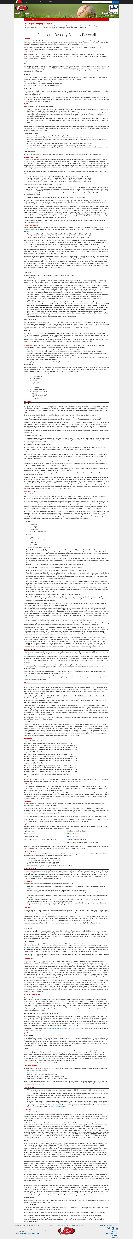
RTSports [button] (52, 2)
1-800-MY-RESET (22, 1233)
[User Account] (89, 2)
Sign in (115, 2)
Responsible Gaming (112, 1233)
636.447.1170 (114, 1225)
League (26, 2)
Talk (40, 2)
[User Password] (104, 2)
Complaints (115, 1235)
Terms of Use (114, 1231)
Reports (34, 2)
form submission (34, 1073)
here (56, 839)
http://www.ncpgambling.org (57, 1106)
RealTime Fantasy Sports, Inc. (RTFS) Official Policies (64, 1028)
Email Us (102, 1225)
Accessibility (114, 1237)
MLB (46, 2)
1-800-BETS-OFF (34, 1233)
